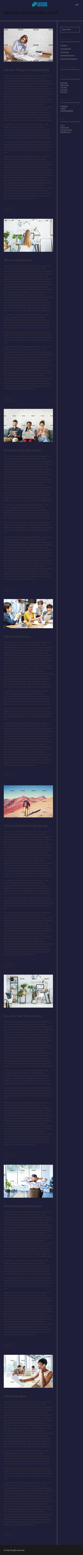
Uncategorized (66, 111)
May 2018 (63, 92)
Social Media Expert (67, 55)
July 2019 (63, 87)
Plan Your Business (17, 636)
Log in (62, 125)
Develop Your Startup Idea (22, 1016)
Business (64, 106)
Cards (62, 109)
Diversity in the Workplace (22, 450)
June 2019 (64, 90)
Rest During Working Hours (23, 1206)
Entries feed (64, 127)
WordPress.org (65, 132)
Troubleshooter (65, 49)
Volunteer (63, 45)
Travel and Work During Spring (25, 826)
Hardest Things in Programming (26, 70)
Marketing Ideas (15, 1396)
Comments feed (66, 130)
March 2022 (64, 85)
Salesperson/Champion (68, 59)
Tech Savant (64, 52)
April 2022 (63, 83)
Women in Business (18, 260)
